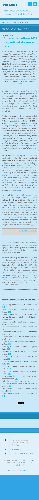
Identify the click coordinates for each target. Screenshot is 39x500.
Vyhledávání (30, 4)
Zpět (3, 408)
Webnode (27, 470)
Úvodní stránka (7, 22)
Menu (35, 4)
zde (35, 56)
